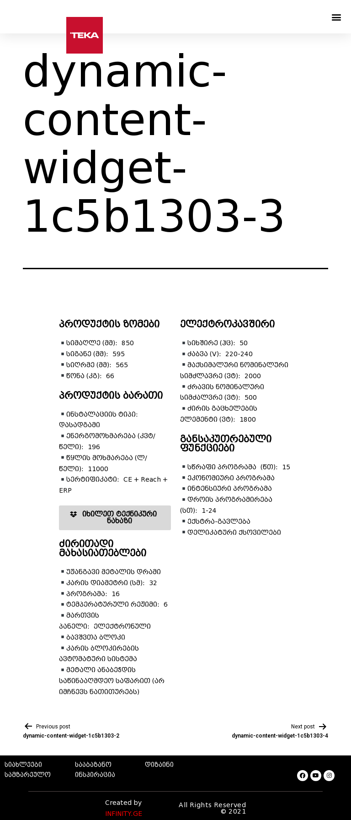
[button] (336, 16)
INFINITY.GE (123, 814)
